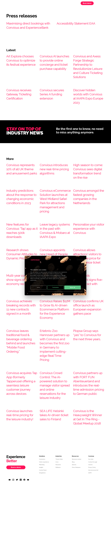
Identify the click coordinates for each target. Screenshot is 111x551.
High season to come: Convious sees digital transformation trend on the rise (86, 185)
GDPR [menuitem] (89, 522)
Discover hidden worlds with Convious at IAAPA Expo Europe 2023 (88, 108)
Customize (55, 287)
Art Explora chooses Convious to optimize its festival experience (21, 66)
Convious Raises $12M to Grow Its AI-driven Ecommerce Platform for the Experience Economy (53, 346)
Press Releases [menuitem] (76, 517)
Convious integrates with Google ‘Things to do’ (54, 314)
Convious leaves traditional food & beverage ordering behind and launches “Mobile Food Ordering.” (21, 382)
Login (98, 3)
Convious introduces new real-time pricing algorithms (53, 183)
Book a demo (16, 517)
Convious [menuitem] (53, 3)
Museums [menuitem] (58, 514)
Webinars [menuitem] (63, 3)
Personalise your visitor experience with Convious (87, 253)
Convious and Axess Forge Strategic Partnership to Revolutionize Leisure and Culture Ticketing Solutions (87, 74)
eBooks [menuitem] (74, 514)
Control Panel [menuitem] (42, 520)
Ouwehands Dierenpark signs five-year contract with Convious (87, 314)
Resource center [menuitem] (76, 509)
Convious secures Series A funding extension (54, 106)
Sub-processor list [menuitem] (93, 520)
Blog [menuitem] (73, 511)
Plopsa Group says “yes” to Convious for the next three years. (88, 378)
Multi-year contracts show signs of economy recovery (20, 314)
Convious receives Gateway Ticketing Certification (21, 106)
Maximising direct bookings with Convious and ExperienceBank (28, 27)
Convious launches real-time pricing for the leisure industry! (21, 462)
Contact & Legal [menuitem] (92, 511)
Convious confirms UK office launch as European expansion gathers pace (89, 342)
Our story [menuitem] (90, 509)
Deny (38, 287)
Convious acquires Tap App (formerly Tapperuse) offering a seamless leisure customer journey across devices (21, 430)
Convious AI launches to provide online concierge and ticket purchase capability (52, 70)
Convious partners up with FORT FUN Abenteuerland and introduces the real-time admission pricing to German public (88, 430)
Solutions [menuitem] (32, 3)
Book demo (87, 3)
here (60, 277)
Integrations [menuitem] (42, 522)
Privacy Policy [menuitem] (92, 517)
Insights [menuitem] (41, 517)
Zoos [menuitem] (57, 511)
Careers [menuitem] (72, 3)
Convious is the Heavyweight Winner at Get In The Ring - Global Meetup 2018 (87, 464)
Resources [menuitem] (42, 3)
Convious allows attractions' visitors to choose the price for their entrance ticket (89, 287)
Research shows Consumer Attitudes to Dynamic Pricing (19, 285)
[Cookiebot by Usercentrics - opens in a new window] (78, 260)
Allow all (72, 287)
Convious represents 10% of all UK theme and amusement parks (21, 183)
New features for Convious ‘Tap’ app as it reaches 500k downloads (21, 255)
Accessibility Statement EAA (79, 23)
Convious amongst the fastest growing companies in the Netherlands (88, 213)
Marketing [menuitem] (41, 514)
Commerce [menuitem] (42, 509)
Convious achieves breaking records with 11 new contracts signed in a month (21, 342)
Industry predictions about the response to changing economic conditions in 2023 (21, 217)
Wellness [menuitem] (58, 517)
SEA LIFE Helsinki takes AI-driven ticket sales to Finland (54, 462)
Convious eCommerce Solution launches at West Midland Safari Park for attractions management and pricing (54, 221)
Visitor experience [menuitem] (44, 511)
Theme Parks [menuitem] (59, 509)
